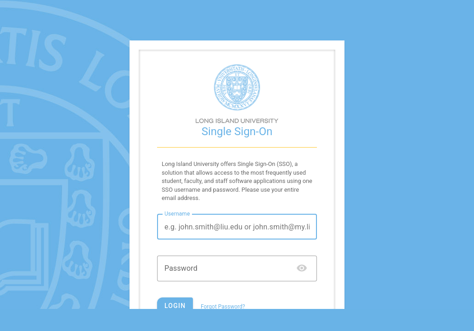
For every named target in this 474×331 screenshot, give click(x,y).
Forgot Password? (223, 306)
